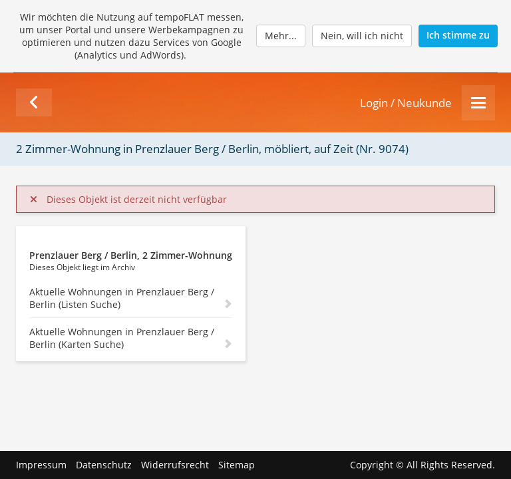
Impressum (41, 464)
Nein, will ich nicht (362, 35)
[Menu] (478, 102)
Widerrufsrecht (175, 464)
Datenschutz (104, 464)
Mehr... (281, 35)
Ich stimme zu (458, 35)
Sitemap (236, 464)
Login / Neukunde (406, 102)
